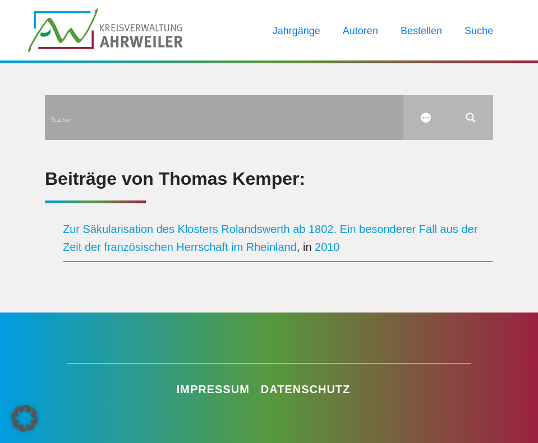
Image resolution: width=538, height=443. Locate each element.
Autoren (360, 30)
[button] (24, 418)
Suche (479, 30)
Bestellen (421, 30)
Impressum (213, 389)
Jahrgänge (296, 30)
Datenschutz (306, 389)
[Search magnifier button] (470, 117)
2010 (327, 247)
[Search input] (224, 118)
